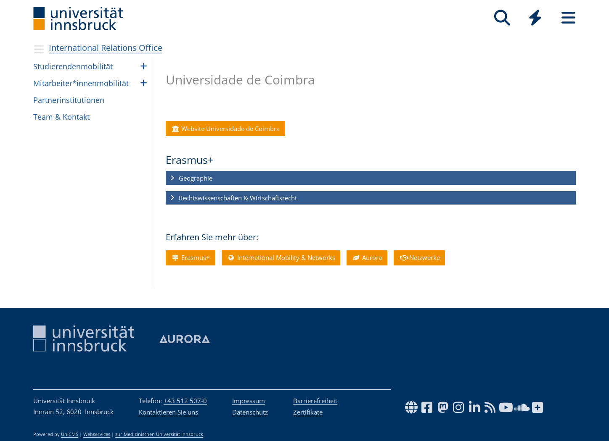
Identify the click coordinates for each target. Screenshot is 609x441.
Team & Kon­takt (61, 117)
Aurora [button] (367, 258)
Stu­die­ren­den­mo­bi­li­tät (73, 66)
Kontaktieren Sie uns (168, 412)
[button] (371, 178)
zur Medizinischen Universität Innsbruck (159, 434)
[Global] (535, 18)
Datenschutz (250, 412)
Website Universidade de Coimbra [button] (225, 128)
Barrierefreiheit (315, 400)
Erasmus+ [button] (190, 258)
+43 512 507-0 (185, 400)
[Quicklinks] (535, 17)
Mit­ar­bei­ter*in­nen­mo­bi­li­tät (81, 83)
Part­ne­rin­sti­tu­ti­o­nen (68, 100)
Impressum (248, 400)
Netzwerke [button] (419, 258)
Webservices (96, 434)
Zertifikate (308, 412)
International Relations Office (105, 47)
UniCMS (69, 434)
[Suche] (502, 17)
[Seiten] (568, 17)
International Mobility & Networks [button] (281, 258)
